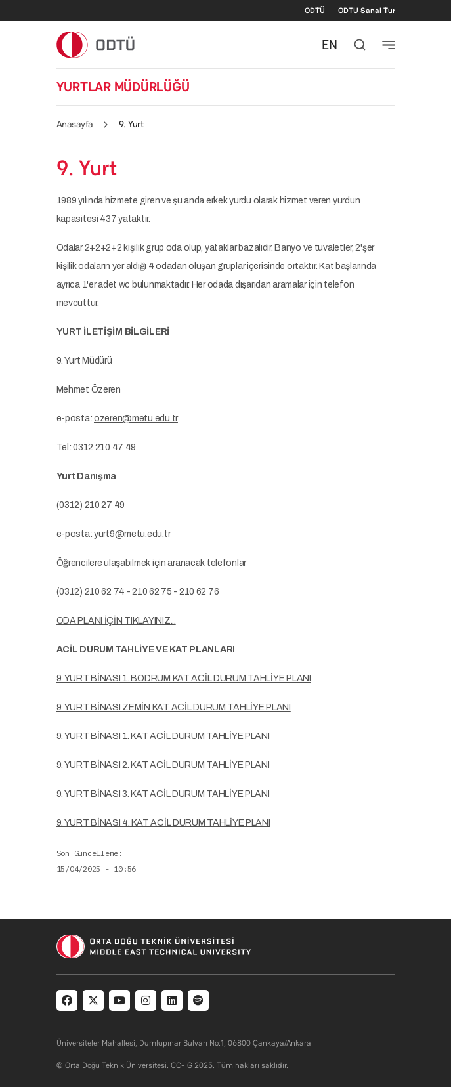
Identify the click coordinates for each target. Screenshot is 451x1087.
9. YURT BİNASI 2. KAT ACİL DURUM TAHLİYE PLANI (163, 765)
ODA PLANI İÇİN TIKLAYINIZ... (116, 621)
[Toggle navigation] (388, 44)
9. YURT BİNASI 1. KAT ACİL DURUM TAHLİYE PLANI (163, 736)
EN (329, 44)
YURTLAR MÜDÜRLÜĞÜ (123, 87)
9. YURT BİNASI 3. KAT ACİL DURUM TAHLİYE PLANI (163, 794)
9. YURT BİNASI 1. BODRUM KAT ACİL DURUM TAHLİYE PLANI (183, 678)
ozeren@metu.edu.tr (136, 418)
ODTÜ (315, 10)
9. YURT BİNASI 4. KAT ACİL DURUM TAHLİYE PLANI (163, 823)
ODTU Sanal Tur (366, 10)
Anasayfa (74, 124)
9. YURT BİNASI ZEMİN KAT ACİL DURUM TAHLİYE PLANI (173, 707)
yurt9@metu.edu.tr (132, 534)
